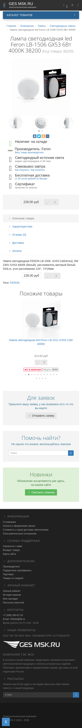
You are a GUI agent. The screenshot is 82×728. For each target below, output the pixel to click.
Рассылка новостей (13, 602)
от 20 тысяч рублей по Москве (31, 178)
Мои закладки (10, 598)
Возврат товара (11, 550)
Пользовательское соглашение (19, 533)
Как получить (22, 170)
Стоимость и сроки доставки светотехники (25, 529)
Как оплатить (38, 170)
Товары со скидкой (13, 578)
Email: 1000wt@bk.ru (14, 619)
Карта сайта (9, 554)
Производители (11, 566)
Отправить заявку (41, 415)
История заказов (12, 595)
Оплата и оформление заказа (19, 526)
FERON (14, 282)
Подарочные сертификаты (17, 570)
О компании (9, 522)
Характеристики (20, 226)
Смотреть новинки (41, 492)
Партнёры (8, 574)
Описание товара (21, 218)
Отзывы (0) (17, 234)
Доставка (16, 242)
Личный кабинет (11, 591)
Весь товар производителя (29, 152)
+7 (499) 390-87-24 (13, 615)
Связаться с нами (12, 546)
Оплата (15, 250)
